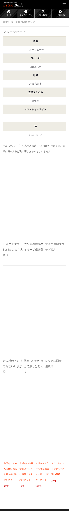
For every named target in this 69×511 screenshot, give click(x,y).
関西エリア (28, 22)
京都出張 (8, 22)
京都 (17, 22)
